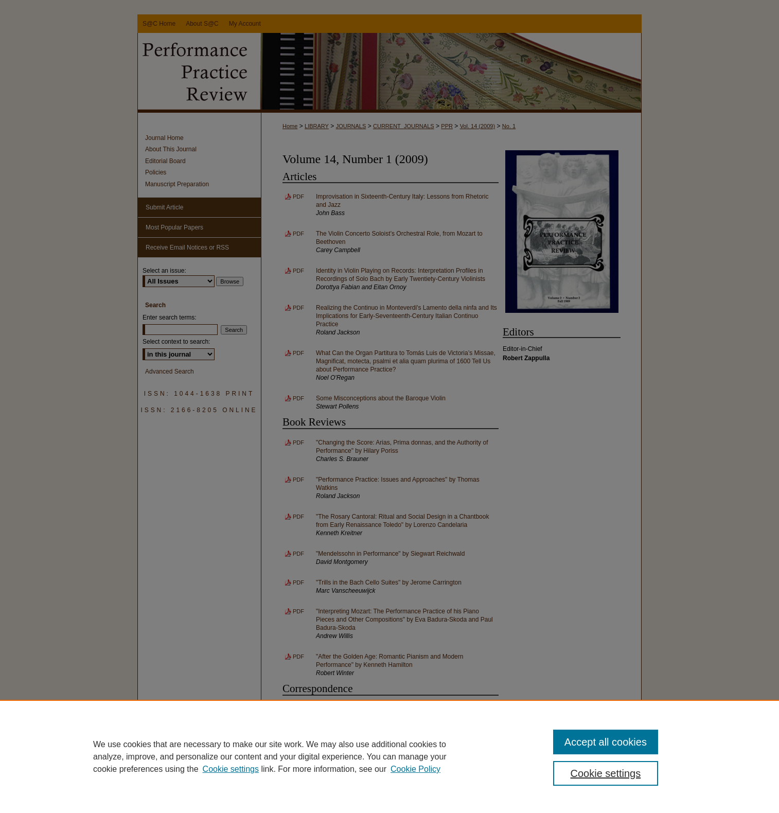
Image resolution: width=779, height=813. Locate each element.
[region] (389, 756)
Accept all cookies (605, 742)
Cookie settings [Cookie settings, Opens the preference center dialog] (606, 773)
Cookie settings (231, 769)
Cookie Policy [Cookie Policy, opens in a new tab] (415, 769)
